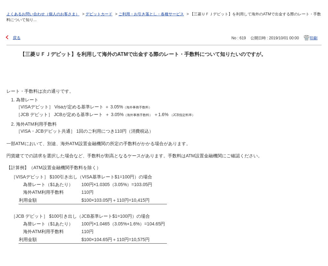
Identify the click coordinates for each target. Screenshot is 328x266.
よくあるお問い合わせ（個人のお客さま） (42, 14)
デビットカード (99, 14)
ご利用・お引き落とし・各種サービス (151, 14)
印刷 (313, 38)
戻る (16, 37)
